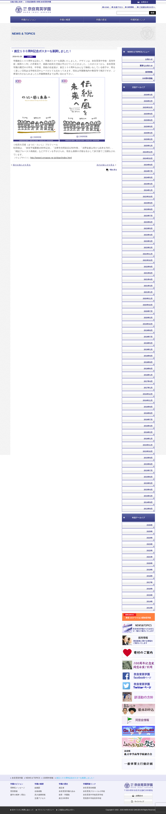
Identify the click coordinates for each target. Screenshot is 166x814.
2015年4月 (148, 490)
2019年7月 (148, 337)
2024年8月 (148, 165)
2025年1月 (148, 146)
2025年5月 (148, 127)
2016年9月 (148, 407)
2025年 (150, 531)
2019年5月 (148, 343)
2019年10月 (148, 324)
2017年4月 (148, 381)
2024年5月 (148, 178)
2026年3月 (148, 95)
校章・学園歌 (64, 795)
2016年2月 (148, 432)
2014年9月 (148, 502)
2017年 (150, 582)
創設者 (61, 788)
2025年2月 (148, 139)
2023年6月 (148, 222)
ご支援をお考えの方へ (66, 810)
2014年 (150, 601)
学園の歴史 (101, 19)
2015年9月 (148, 458)
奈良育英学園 (17, 778)
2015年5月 (148, 483)
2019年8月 (148, 330)
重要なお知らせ (146, 66)
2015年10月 (148, 451)
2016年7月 (148, 420)
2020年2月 (148, 318)
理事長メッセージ (17, 788)
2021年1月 (148, 292)
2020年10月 (148, 305)
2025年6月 (148, 120)
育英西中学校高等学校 (92, 798)
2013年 (150, 608)
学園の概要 (65, 19)
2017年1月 (148, 388)
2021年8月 (148, 273)
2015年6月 (148, 477)
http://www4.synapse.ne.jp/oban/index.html (51, 157)
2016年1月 (148, 439)
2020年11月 (148, 299)
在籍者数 (38, 791)
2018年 (150, 576)
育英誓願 (14, 791)
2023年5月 (148, 228)
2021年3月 (148, 286)
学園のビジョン (28, 19)
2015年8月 (148, 464)
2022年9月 (148, 267)
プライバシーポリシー (45, 810)
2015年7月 (148, 470)
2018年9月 (148, 356)
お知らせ (149, 59)
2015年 (150, 595)
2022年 (150, 551)
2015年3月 (148, 496)
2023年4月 (148, 235)
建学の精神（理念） (18, 795)
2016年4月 (148, 426)
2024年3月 (148, 184)
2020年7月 (148, 311)
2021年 (150, 557)
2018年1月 (148, 375)
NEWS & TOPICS (33, 778)
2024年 (150, 538)
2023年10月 (148, 197)
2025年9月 (148, 114)
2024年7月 (148, 171)
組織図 (37, 788)
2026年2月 (148, 101)
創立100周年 (64, 798)
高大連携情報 (40, 795)
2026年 (150, 525)
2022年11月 (148, 254)
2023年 (150, 544)
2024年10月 (148, 158)
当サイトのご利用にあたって (23, 810)
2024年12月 (148, 152)
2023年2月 (148, 248)
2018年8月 (148, 362)
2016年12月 (148, 394)
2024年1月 (148, 190)
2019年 (150, 570)
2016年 (150, 589)
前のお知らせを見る (22, 165)
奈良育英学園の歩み (67, 791)
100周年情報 (147, 78)
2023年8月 (148, 209)
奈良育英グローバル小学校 (94, 791)
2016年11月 (148, 400)
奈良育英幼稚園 (89, 788)
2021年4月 (148, 279)
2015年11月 (148, 445)
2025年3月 (148, 133)
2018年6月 (148, 369)
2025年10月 (148, 107)
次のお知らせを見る (105, 165)
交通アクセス (40, 798)
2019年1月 (148, 349)
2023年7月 (148, 216)
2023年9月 (148, 203)
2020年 (150, 563)
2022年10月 (148, 260)
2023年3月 (148, 241)
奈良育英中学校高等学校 (93, 795)
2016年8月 (148, 413)
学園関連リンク (137, 19)
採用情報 (149, 72)
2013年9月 (148, 509)
